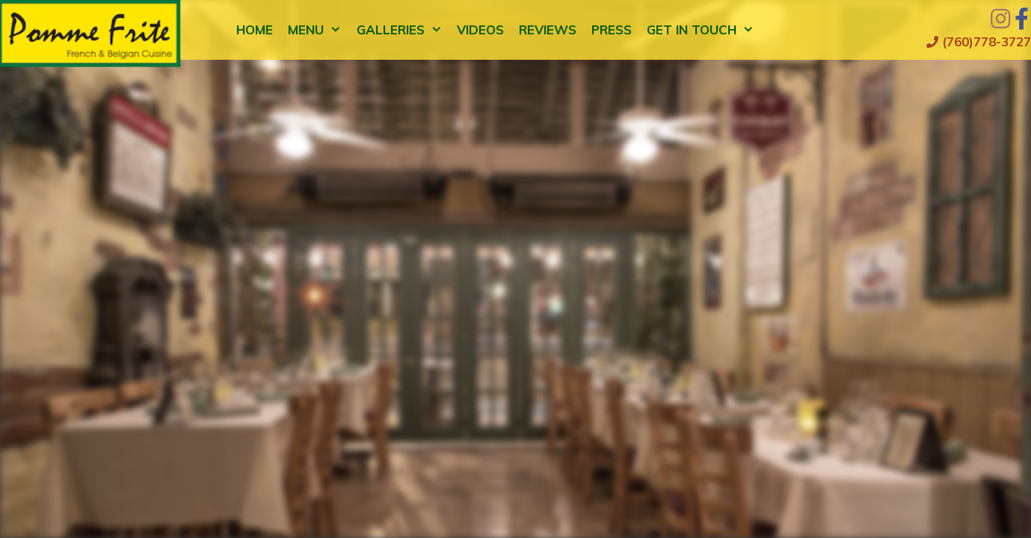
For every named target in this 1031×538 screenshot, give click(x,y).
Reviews (547, 29)
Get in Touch (704, 30)
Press (611, 29)
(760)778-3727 (978, 41)
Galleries (403, 30)
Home (254, 29)
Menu (318, 30)
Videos (480, 29)
